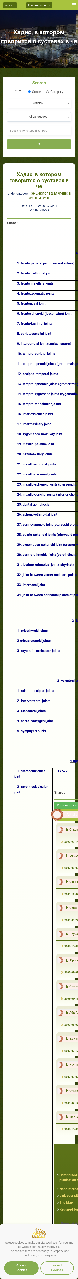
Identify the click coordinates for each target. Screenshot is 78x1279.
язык (10, 5)
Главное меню (39, 5)
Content (35, 92)
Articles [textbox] (38, 103)
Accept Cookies (21, 1267)
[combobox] (39, 103)
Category (54, 92)
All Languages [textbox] (38, 116)
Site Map (66, 1202)
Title (20, 92)
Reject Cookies (57, 1267)
